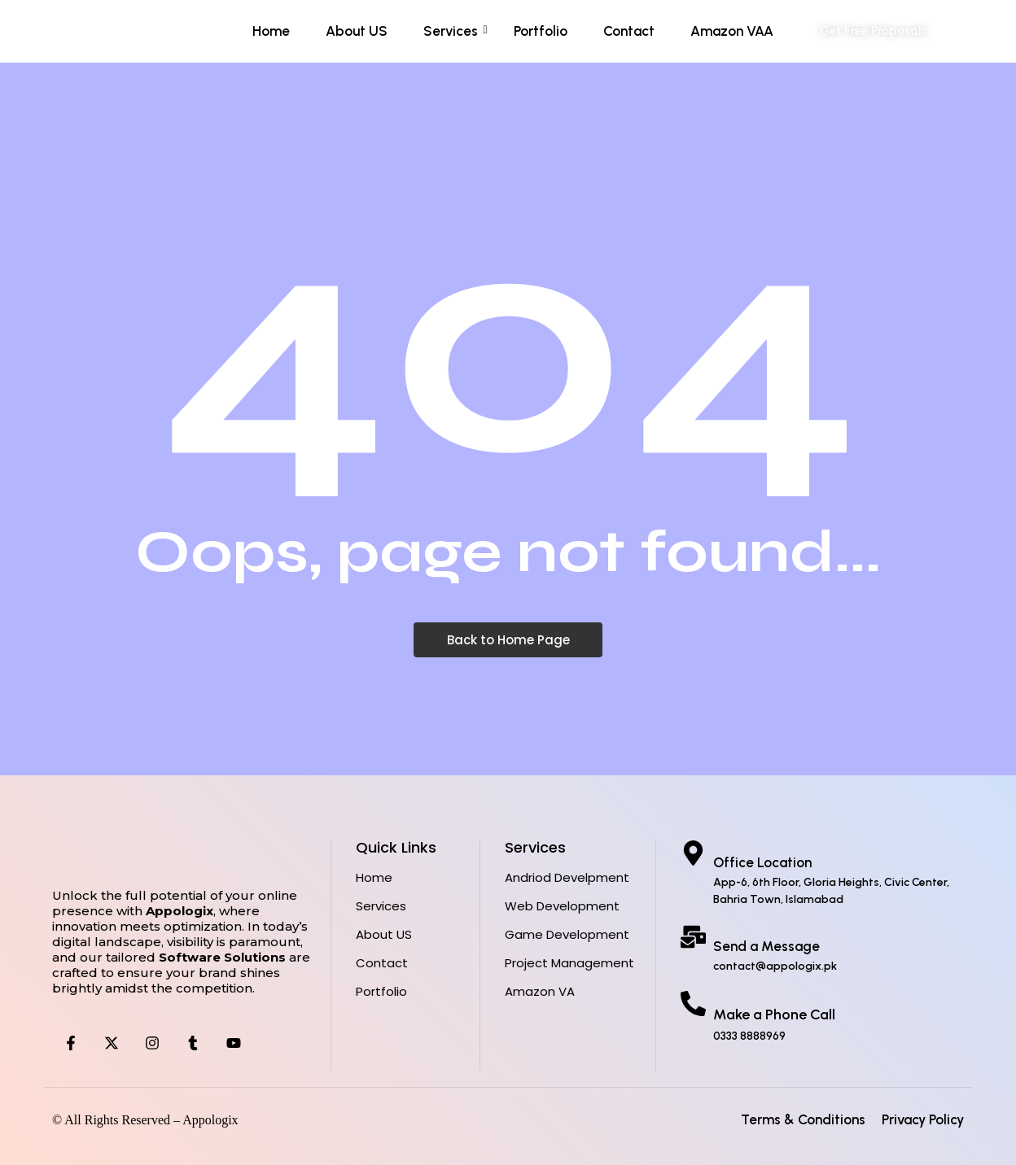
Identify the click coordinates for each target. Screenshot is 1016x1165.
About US (357, 31)
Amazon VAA (731, 31)
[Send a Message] (693, 938)
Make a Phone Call (774, 1014)
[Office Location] (693, 855)
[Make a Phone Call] (693, 1005)
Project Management (569, 962)
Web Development (562, 905)
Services (455, 31)
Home (271, 31)
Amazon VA (540, 991)
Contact (629, 31)
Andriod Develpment (567, 877)
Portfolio (540, 31)
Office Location (762, 862)
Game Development (567, 934)
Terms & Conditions (803, 1119)
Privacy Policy (923, 1119)
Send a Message (766, 946)
